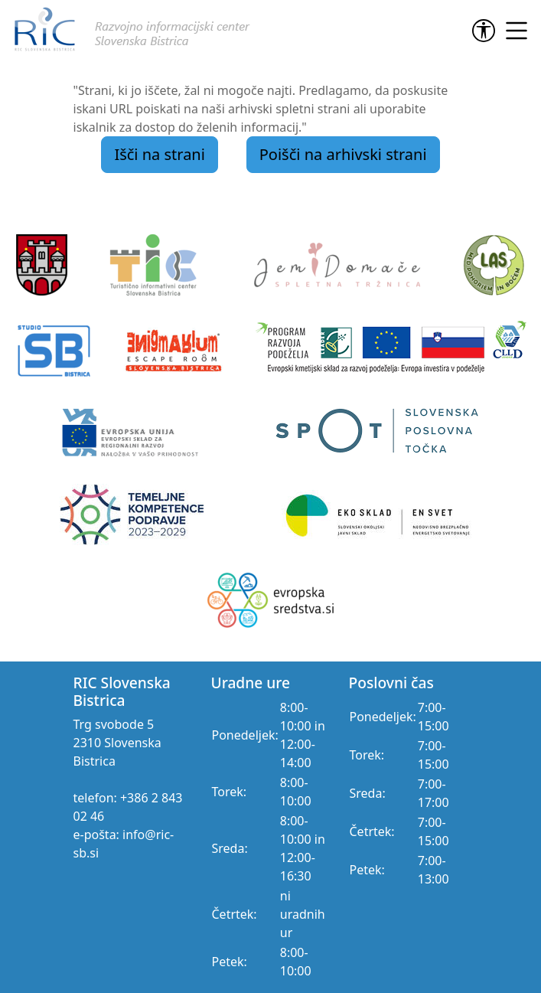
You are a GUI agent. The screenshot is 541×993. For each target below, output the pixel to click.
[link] (486, 30)
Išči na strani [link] (159, 154)
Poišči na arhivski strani (343, 154)
